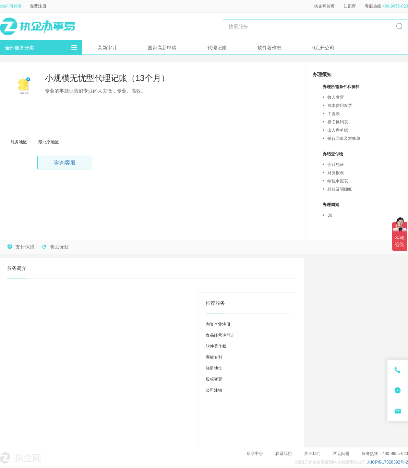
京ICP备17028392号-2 (387, 462)
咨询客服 (65, 163)
